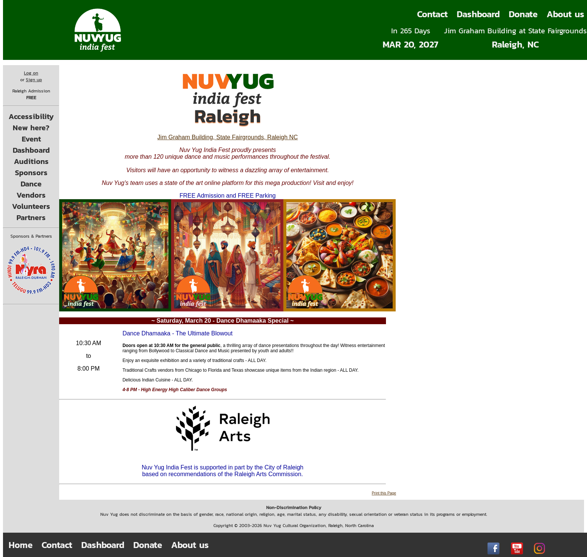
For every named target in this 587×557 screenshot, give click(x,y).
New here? (31, 127)
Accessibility (31, 116)
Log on (31, 73)
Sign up (34, 79)
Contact (432, 14)
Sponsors (31, 172)
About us (190, 544)
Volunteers (31, 206)
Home (21, 544)
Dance (31, 183)
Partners (31, 217)
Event (31, 138)
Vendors (31, 195)
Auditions (31, 161)
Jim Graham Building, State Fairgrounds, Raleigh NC (227, 137)
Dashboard (478, 14)
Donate (523, 14)
